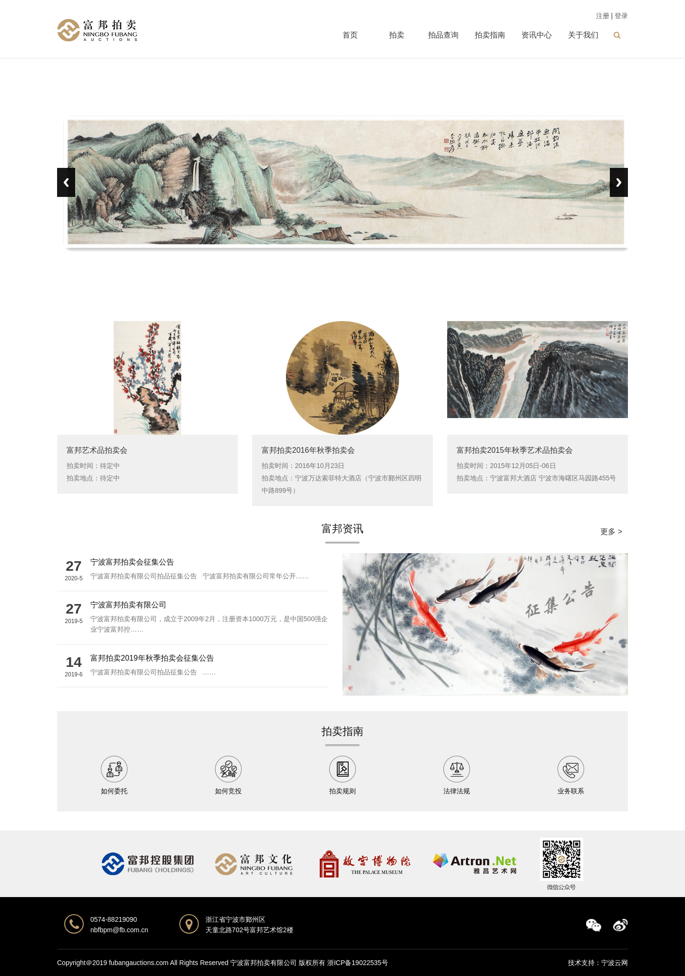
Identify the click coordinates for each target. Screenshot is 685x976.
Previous (66, 182)
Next (619, 182)
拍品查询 (443, 35)
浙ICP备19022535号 (357, 962)
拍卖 (396, 35)
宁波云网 (614, 962)
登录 (621, 16)
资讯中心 (536, 35)
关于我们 (583, 35)
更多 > (611, 531)
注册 (602, 16)
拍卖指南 (490, 35)
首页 (350, 35)
